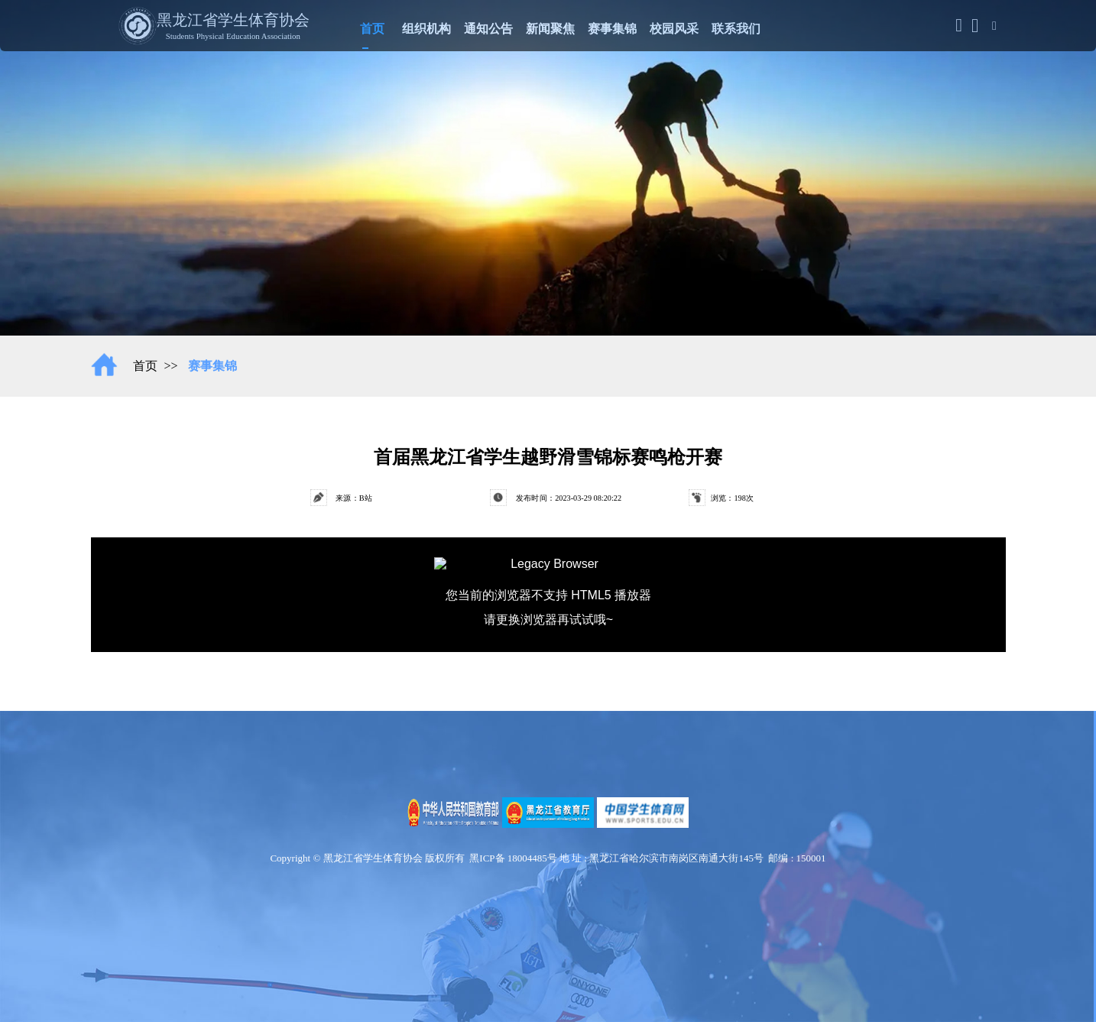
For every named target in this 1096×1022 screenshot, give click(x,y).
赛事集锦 (612, 26)
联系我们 (736, 26)
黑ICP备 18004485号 (512, 858)
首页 (372, 26)
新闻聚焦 (550, 26)
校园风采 (674, 26)
